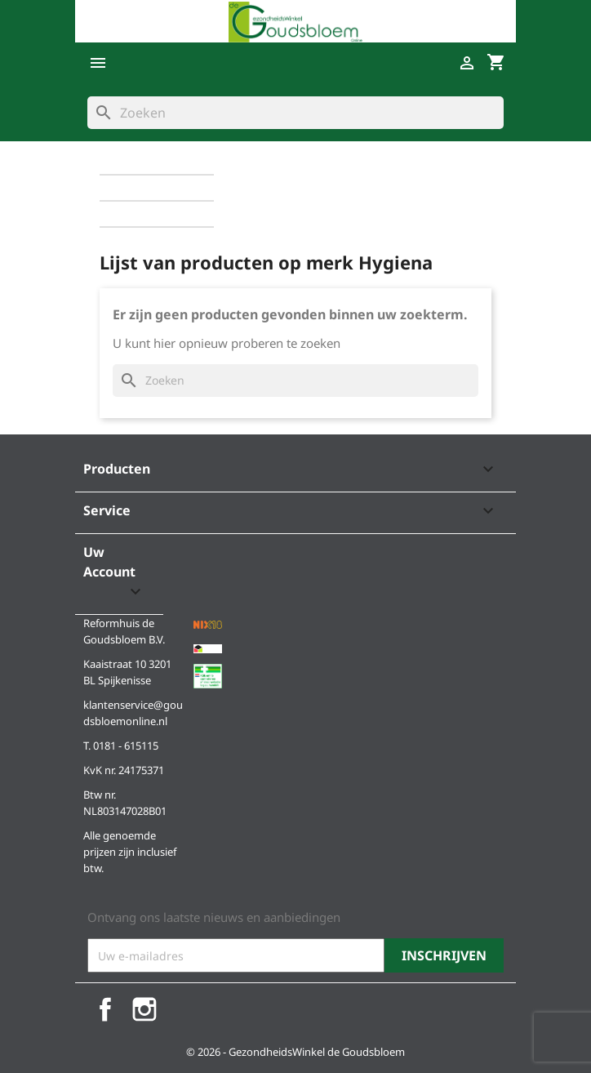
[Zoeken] (295, 112)
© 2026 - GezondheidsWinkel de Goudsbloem (295, 1051)
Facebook (105, 1009)
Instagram (144, 1009)
